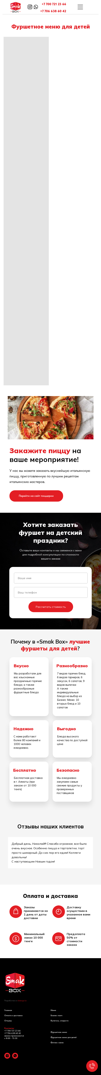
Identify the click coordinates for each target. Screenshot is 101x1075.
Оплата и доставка (13, 1015)
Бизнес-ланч (56, 1015)
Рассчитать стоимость (51, 607)
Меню (53, 1010)
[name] (51, 578)
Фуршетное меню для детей (64, 1037)
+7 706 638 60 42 (53, 11)
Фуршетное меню (59, 1032)
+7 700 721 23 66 (54, 4)
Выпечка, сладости (59, 1020)
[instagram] (7, 1057)
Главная (8, 1010)
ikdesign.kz (22, 1000)
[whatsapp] (15, 1057)
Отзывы (8, 1020)
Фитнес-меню (57, 1042)
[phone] (51, 592)
